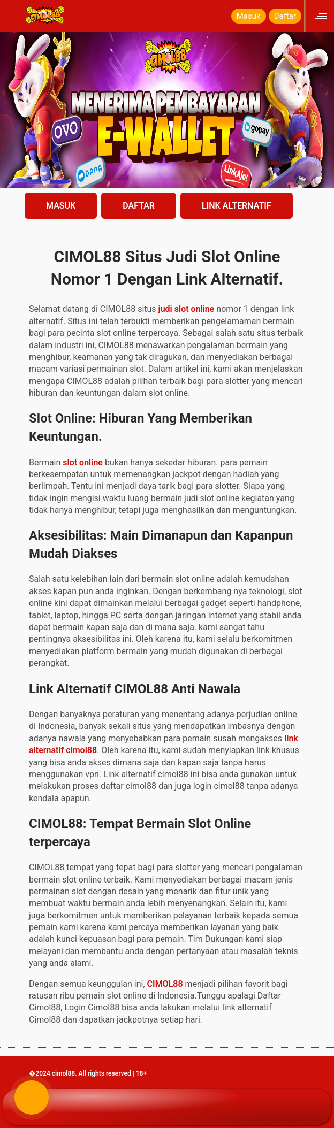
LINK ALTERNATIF (236, 206)
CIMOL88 (165, 984)
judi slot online (186, 309)
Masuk (249, 16)
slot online (83, 462)
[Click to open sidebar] (322, 15)
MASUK (60, 206)
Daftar (285, 16)
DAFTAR (139, 206)
